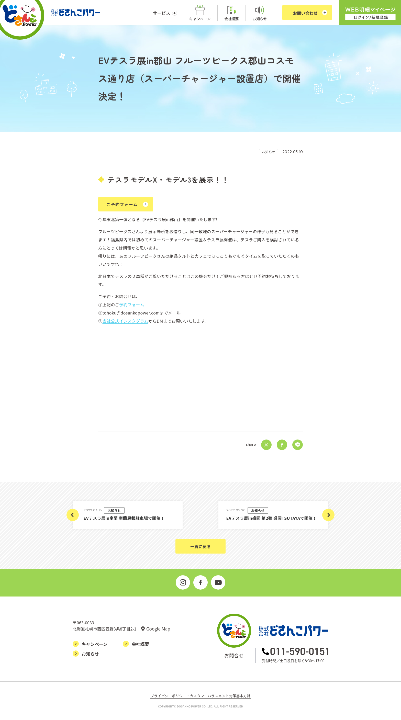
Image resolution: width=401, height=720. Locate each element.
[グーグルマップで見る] (155, 628)
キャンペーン (199, 18)
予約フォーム (131, 304)
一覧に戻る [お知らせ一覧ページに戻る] (200, 546)
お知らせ (260, 18)
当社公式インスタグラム (125, 321)
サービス (161, 13)
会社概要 (232, 18)
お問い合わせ (305, 13)
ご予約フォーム (122, 204)
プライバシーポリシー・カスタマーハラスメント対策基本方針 (200, 695)
